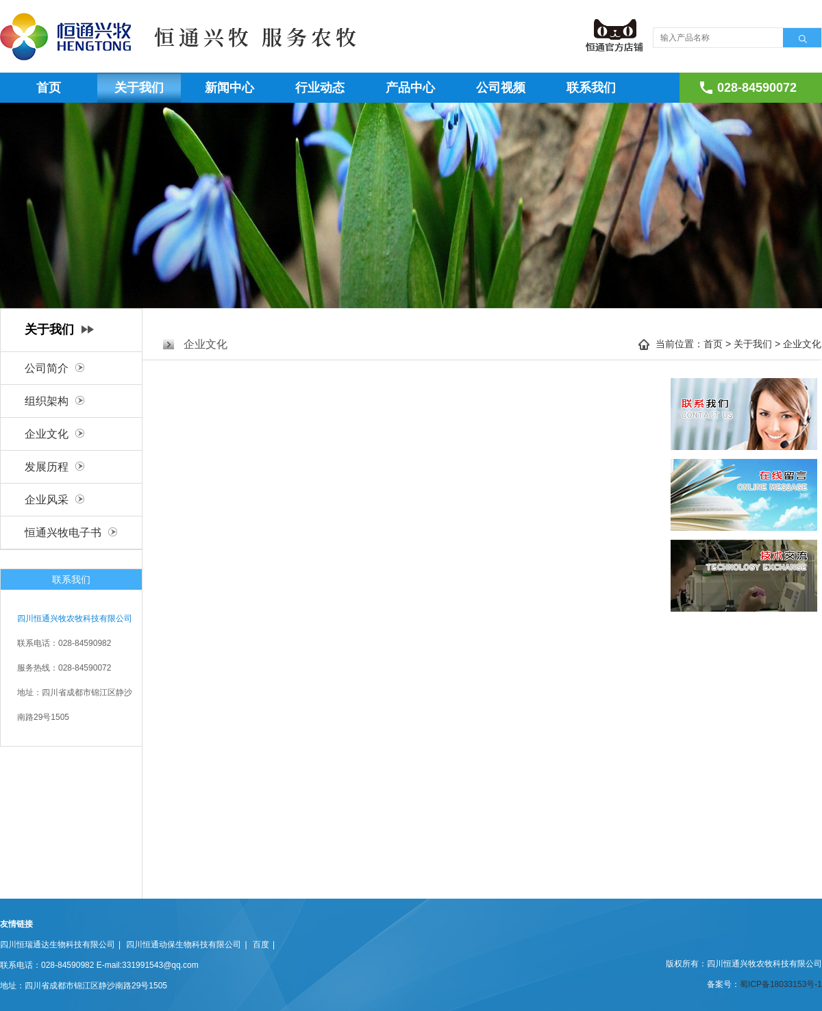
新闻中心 (229, 88)
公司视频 (500, 88)
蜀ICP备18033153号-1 (781, 984)
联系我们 (591, 88)
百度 (261, 944)
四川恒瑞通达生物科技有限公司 (57, 944)
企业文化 (802, 343)
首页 (48, 88)
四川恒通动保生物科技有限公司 (183, 944)
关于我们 (139, 88)
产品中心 (410, 88)
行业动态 (320, 88)
